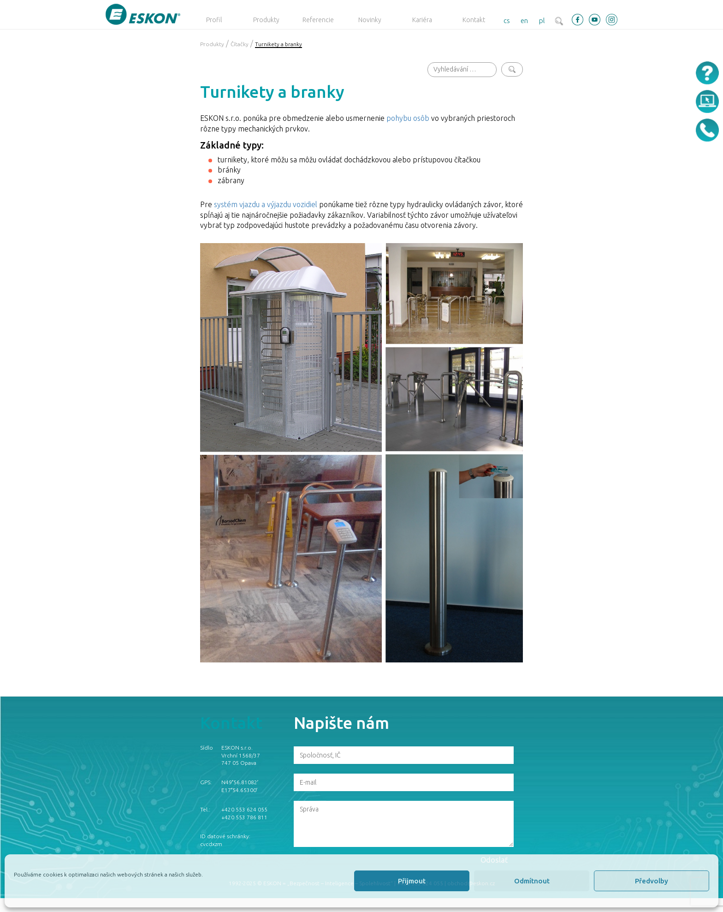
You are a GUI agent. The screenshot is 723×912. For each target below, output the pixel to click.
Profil (214, 20)
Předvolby (651, 881)
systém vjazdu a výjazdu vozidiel (265, 204)
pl (542, 20)
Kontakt (473, 20)
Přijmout (412, 881)
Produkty (266, 20)
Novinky (369, 20)
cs (507, 20)
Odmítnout (532, 881)
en (524, 20)
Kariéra (422, 20)
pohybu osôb (407, 118)
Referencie (318, 20)
